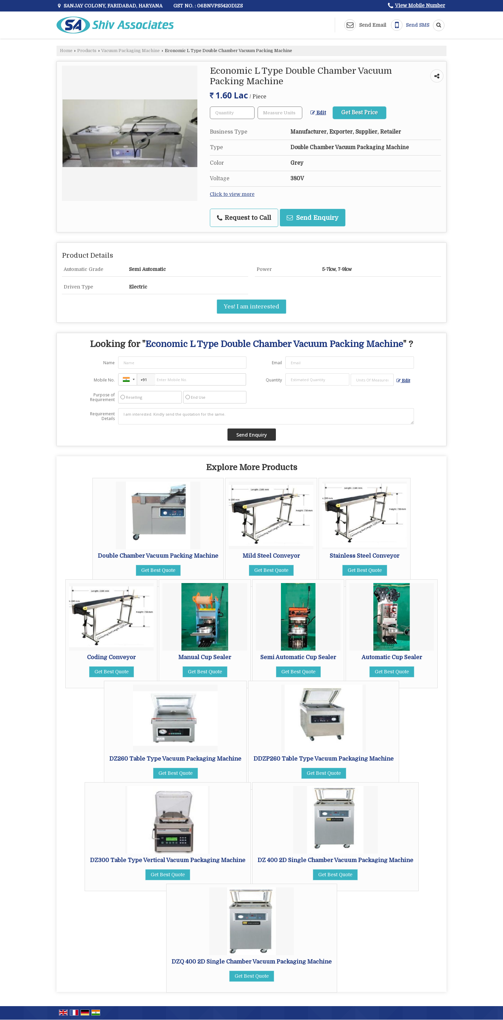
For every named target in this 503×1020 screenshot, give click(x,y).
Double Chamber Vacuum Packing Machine (158, 556)
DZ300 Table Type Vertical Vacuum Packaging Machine (167, 860)
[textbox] (280, 113)
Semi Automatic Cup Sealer (298, 657)
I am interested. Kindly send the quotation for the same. (266, 416)
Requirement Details (102, 416)
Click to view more (232, 194)
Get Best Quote (158, 570)
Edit (318, 112)
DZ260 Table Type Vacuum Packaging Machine (175, 759)
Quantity (274, 380)
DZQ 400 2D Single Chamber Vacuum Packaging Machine (252, 961)
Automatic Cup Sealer (392, 657)
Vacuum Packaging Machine (130, 50)
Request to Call (244, 218)
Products (86, 50)
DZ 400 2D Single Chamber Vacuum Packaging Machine (335, 860)
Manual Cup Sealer (204, 657)
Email (277, 363)
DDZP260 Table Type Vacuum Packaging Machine (324, 759)
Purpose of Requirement (102, 397)
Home (66, 50)
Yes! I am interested (251, 306)
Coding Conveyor (111, 657)
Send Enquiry (312, 217)
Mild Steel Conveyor (271, 556)
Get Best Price (359, 113)
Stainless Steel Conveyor (364, 556)
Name (109, 363)
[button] (420, 5)
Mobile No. (104, 380)
